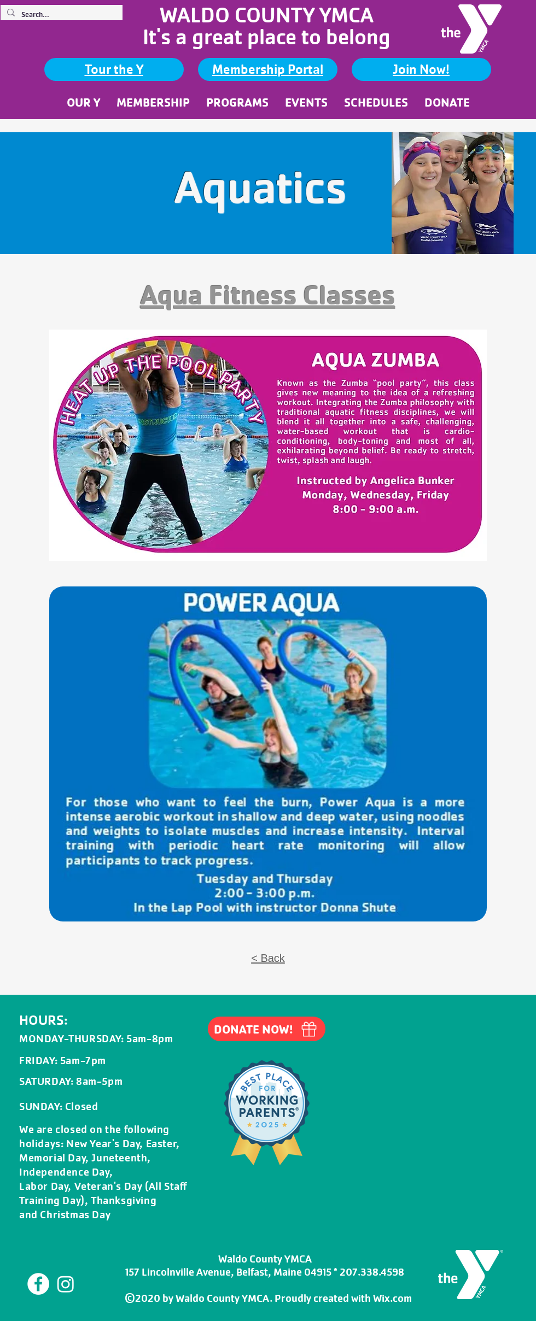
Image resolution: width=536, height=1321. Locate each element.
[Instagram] (66, 1284)
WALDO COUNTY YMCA (267, 15)
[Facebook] (38, 1284)
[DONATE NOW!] (266, 1029)
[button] (83, 102)
